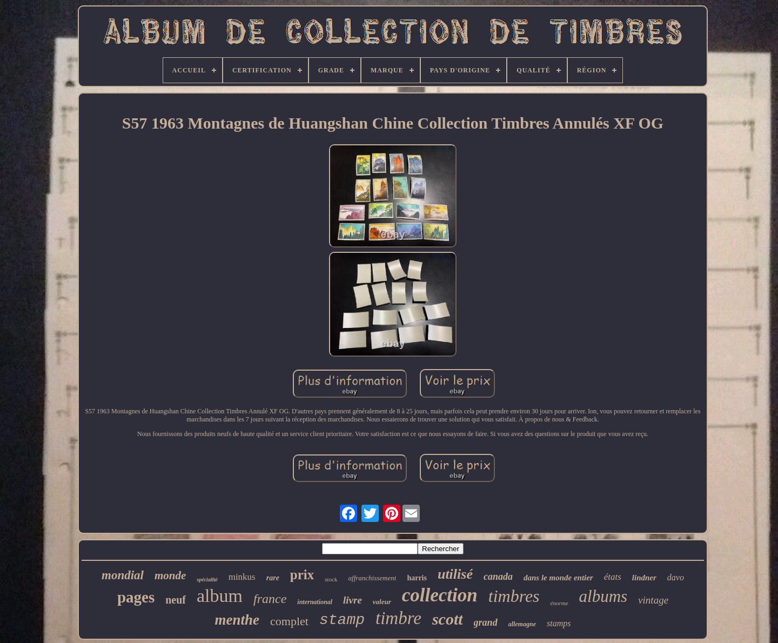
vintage (653, 600)
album (220, 596)
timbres (514, 596)
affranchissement (372, 578)
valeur (382, 602)
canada (498, 576)
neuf (175, 600)
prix (302, 574)
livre (352, 600)
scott (447, 619)
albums (603, 596)
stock (331, 579)
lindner (644, 577)
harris (417, 578)
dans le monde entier (558, 577)
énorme (559, 603)
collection (440, 595)
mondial (123, 575)
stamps (559, 623)
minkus (242, 577)
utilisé (455, 574)
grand (486, 622)
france (269, 599)
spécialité (207, 579)
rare (272, 578)
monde (170, 575)
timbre (398, 618)
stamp (342, 620)
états (612, 577)
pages (136, 597)
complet (289, 621)
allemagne (522, 624)
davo (675, 577)
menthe (237, 620)
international (314, 602)
